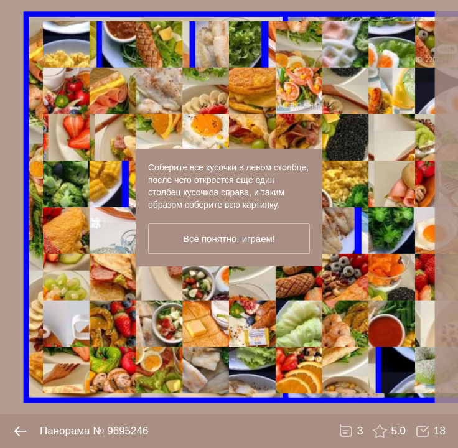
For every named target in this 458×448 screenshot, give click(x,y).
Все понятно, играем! (229, 238)
